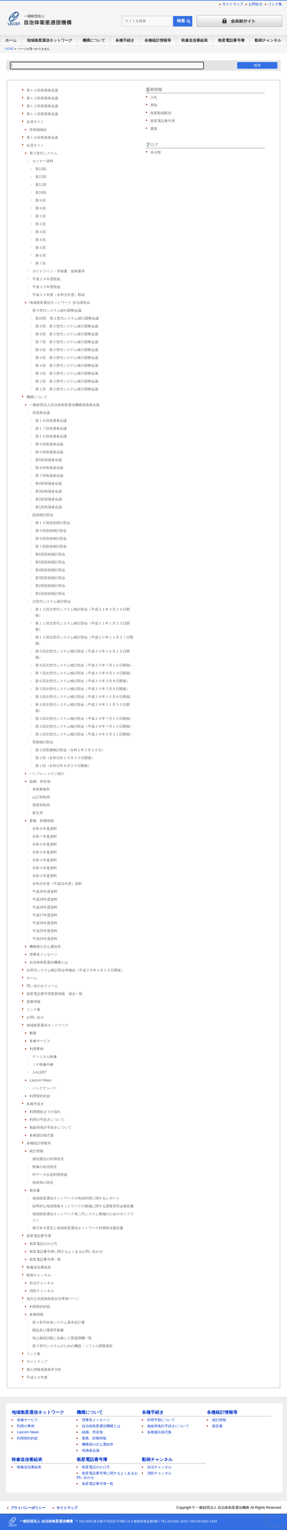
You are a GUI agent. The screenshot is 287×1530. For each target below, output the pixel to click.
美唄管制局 (41, 805)
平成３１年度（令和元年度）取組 (58, 295)
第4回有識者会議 (48, 483)
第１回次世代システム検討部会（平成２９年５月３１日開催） (84, 734)
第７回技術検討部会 (51, 546)
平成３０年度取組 (46, 287)
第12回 (40, 177)
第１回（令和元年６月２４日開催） (63, 766)
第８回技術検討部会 (51, 539)
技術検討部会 (42, 515)
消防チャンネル (41, 1291)
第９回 (40, 200)
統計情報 (36, 1151)
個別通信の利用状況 (48, 1159)
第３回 (40, 232)
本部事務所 (41, 789)
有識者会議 (41, 413)
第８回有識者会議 (49, 468)
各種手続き (35, 1104)
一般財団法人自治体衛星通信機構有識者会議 (64, 405)
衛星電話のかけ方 (43, 1244)
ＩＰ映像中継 (42, 1065)
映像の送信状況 (44, 1167)
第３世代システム (43, 153)
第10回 (40, 192)
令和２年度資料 (44, 876)
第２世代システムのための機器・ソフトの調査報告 (72, 1346)
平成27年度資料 (44, 915)
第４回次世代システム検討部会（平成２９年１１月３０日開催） (82, 708)
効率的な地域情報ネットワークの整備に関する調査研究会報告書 (83, 1206)
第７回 (40, 263)
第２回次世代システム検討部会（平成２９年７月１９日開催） (84, 719)
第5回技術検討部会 (50, 562)
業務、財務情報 (41, 821)
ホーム (32, 978)
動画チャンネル (39, 1275)
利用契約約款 (39, 1096)
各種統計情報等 (39, 1143)
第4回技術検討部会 (50, 570)
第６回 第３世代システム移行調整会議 (66, 350)
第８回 (40, 208)
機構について (37, 397)
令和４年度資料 (44, 860)
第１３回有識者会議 (42, 98)
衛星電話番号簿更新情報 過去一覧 (54, 994)
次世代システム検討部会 (51, 601)
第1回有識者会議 (48, 507)
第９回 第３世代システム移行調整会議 (66, 326)
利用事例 (36, 1049)
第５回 (40, 248)
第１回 (40, 216)
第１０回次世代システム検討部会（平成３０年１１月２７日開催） (84, 640)
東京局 (37, 813)
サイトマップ (232, 4)
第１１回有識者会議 (42, 114)
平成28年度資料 (44, 907)
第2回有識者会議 (48, 499)
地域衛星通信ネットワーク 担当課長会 (59, 303)
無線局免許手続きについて (50, 1127)
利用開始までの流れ (45, 1112)
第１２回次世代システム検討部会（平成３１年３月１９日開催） (82, 612)
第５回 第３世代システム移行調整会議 (66, 358)
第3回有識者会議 (48, 491)
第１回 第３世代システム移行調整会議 (66, 389)
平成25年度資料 (44, 931)
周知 (153, 105)
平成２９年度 (37, 1377)
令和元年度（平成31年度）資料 (57, 884)
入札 (153, 97)
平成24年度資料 (44, 939)
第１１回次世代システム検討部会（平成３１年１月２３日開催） (82, 626)
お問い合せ (35, 1017)
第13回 (40, 169)
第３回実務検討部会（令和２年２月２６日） (70, 750)
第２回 (40, 224)
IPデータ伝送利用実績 (49, 1175)
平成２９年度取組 (46, 279)
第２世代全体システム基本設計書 (58, 1322)
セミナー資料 (42, 161)
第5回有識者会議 (48, 460)
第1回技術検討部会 (50, 594)
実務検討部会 (42, 742)
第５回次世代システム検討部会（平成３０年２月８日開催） (82, 689)
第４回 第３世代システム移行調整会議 (66, 365)
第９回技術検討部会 (51, 531)
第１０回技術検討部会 (52, 523)
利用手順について (161, 1420)
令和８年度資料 (44, 829)
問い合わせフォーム (42, 986)
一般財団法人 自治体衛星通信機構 (222, 1508)
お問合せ (256, 4)
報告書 (34, 1190)
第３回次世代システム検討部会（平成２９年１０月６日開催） (84, 697)
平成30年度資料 (44, 892)
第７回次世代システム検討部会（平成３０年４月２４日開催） (84, 673)
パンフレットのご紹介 (46, 774)
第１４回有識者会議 (42, 90)
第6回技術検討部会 (50, 554)
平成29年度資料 (44, 899)
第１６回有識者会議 (51, 436)
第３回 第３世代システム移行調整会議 (66, 373)
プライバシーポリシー (27, 1508)
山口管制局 (41, 797)
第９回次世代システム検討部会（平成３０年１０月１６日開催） (82, 654)
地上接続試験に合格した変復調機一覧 (62, 1338)
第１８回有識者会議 (51, 421)
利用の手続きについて (46, 1120)
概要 (32, 1033)
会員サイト (35, 122)
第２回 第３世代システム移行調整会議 (66, 381)
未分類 (155, 152)
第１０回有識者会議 (42, 137)
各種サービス (39, 1041)
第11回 (40, 185)
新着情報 (34, 1002)
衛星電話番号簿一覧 (45, 1259)
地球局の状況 (42, 1182)
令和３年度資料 (44, 868)
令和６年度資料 (44, 844)
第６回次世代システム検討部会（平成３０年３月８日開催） (82, 681)
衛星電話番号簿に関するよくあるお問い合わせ (66, 1252)
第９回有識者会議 (49, 444)
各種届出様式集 (41, 1135)
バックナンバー (44, 1088)
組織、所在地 (39, 781)
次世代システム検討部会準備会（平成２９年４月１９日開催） (75, 970)
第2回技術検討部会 (50, 586)
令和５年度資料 (44, 852)
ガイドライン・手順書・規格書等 (58, 271)
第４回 (40, 240)
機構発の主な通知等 (45, 947)
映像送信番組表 (39, 1267)
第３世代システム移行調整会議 (56, 310)
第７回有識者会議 (49, 476)
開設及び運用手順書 (48, 1330)
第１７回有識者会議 (51, 428)
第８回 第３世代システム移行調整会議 (66, 334)
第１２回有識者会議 (42, 106)
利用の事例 (25, 1426)
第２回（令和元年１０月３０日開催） (65, 758)
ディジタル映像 (44, 1057)
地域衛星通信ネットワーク (47, 1025)
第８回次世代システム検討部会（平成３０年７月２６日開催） (84, 665)
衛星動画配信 (160, 113)
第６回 (40, 255)
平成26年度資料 (44, 923)
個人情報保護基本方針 (44, 1369)
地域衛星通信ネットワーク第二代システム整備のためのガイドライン (83, 1217)
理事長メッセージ (43, 954)
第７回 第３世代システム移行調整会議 (66, 342)
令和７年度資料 (44, 836)
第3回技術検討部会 (50, 578)
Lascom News (40, 1080)
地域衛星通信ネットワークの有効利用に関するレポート (76, 1198)
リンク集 (275, 4)
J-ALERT (39, 1072)
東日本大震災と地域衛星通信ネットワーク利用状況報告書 (77, 1228)
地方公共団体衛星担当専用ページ (53, 1299)
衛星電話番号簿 (39, 1236)
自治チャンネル (41, 1283)
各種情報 (36, 1314)
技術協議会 (38, 130)
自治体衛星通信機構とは (48, 962)
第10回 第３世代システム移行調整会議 (66, 318)
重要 (153, 129)
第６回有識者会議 (49, 452)
